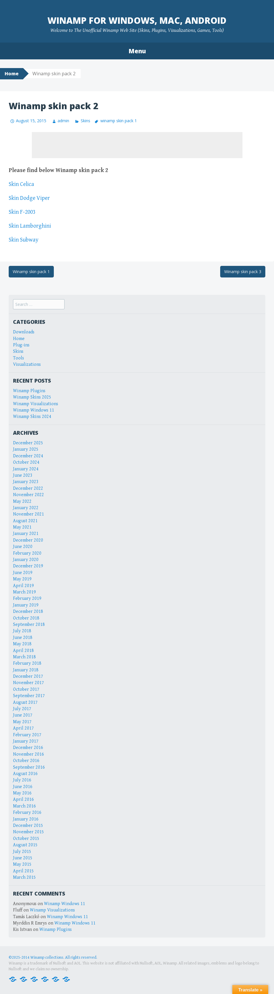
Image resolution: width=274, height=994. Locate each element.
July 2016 (22, 780)
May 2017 (22, 722)
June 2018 (22, 637)
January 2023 (25, 482)
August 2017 (25, 702)
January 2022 (25, 508)
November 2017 (28, 683)
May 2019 (22, 579)
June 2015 (22, 858)
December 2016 (28, 747)
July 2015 (22, 851)
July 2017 (22, 709)
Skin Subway (23, 240)
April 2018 (23, 650)
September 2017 (29, 696)
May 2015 (22, 864)
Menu (137, 51)
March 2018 (24, 657)
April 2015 (23, 871)
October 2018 (26, 618)
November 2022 (28, 495)
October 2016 (26, 760)
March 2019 (24, 592)
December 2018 (28, 611)
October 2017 (26, 689)
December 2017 (28, 676)
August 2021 (25, 521)
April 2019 (23, 586)
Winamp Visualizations (35, 404)
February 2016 (27, 812)
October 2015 (26, 838)
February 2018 (27, 663)
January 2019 (25, 605)
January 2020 (25, 559)
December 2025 (28, 443)
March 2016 (24, 806)
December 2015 (28, 825)
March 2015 (24, 877)
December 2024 (28, 456)
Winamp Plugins (29, 391)
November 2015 (28, 832)
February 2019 (27, 598)
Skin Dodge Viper (29, 198)
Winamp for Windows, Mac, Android (137, 20)
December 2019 (28, 566)
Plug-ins (21, 345)
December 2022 (28, 488)
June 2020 (22, 546)
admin (63, 120)
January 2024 (25, 469)
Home (12, 73)
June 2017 (22, 715)
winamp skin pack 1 (118, 120)
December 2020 (28, 540)
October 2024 (26, 462)
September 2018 (29, 624)
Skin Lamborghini (30, 226)
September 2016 (29, 767)
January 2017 (25, 741)
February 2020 (27, 553)
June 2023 (22, 475)
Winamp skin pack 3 (242, 271)
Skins (85, 120)
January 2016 (25, 819)
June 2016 (22, 787)
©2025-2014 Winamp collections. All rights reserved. (53, 957)
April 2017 (23, 728)
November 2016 (28, 754)
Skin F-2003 (22, 212)
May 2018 (22, 644)
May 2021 (22, 527)
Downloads (23, 332)
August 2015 (25, 845)
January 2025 (25, 449)
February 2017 (27, 735)
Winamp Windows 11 (33, 410)
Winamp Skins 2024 (32, 416)
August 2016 (25, 773)
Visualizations (27, 364)
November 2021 (28, 514)
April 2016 (23, 799)
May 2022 (22, 501)
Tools (18, 358)
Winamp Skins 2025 (32, 397)
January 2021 (25, 533)
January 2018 (25, 670)
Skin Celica (21, 184)
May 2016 (22, 793)
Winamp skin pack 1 (31, 271)
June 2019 (22, 572)
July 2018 (22, 631)
